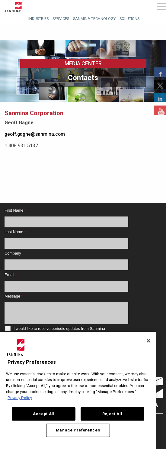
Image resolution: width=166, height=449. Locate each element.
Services (61, 18)
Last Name (15, 231)
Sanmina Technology (94, 18)
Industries (38, 18)
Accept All (44, 414)
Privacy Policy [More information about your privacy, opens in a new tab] (20, 398)
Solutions (129, 18)
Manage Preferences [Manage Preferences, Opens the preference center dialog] (78, 430)
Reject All (112, 414)
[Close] (148, 340)
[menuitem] (38, 18)
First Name (15, 210)
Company (13, 253)
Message (14, 296)
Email (11, 274)
